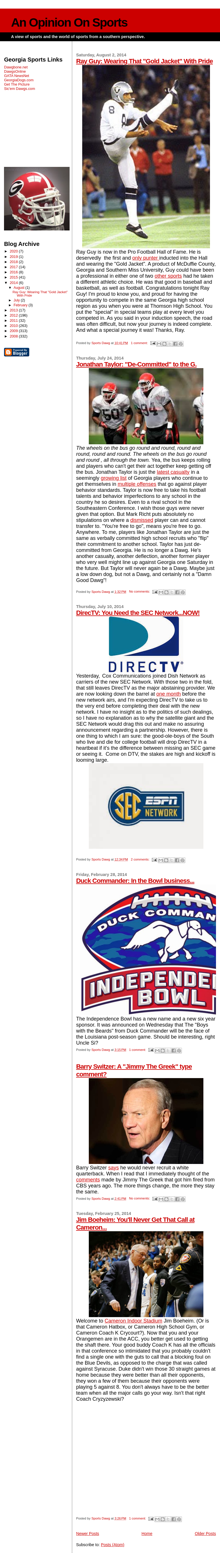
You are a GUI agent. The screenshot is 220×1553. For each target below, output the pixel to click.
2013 (14, 310)
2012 (14, 315)
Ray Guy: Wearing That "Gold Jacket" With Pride (144, 61)
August (19, 288)
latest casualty (173, 472)
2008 (14, 336)
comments (88, 1180)
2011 (14, 320)
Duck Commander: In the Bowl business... (135, 880)
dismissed (141, 520)
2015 (14, 277)
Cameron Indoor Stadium (133, 1321)
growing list (114, 478)
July (17, 300)
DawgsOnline (15, 71)
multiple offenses (137, 484)
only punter (145, 258)
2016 (14, 272)
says (113, 1168)
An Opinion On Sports (69, 22)
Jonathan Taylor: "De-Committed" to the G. (136, 364)
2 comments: (140, 859)
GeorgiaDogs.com (19, 80)
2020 (14, 251)
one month (168, 694)
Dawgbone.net (16, 67)
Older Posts (205, 1533)
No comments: (140, 591)
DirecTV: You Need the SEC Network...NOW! (138, 612)
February (20, 305)
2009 (14, 331)
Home (147, 1533)
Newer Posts (87, 1533)
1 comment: (140, 343)
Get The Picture (17, 84)
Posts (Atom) (112, 1544)
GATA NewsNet (16, 76)
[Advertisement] (37, 128)
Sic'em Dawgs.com (19, 88)
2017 (14, 267)
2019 (14, 256)
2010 (14, 325)
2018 (14, 262)
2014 (14, 283)
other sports (168, 276)
